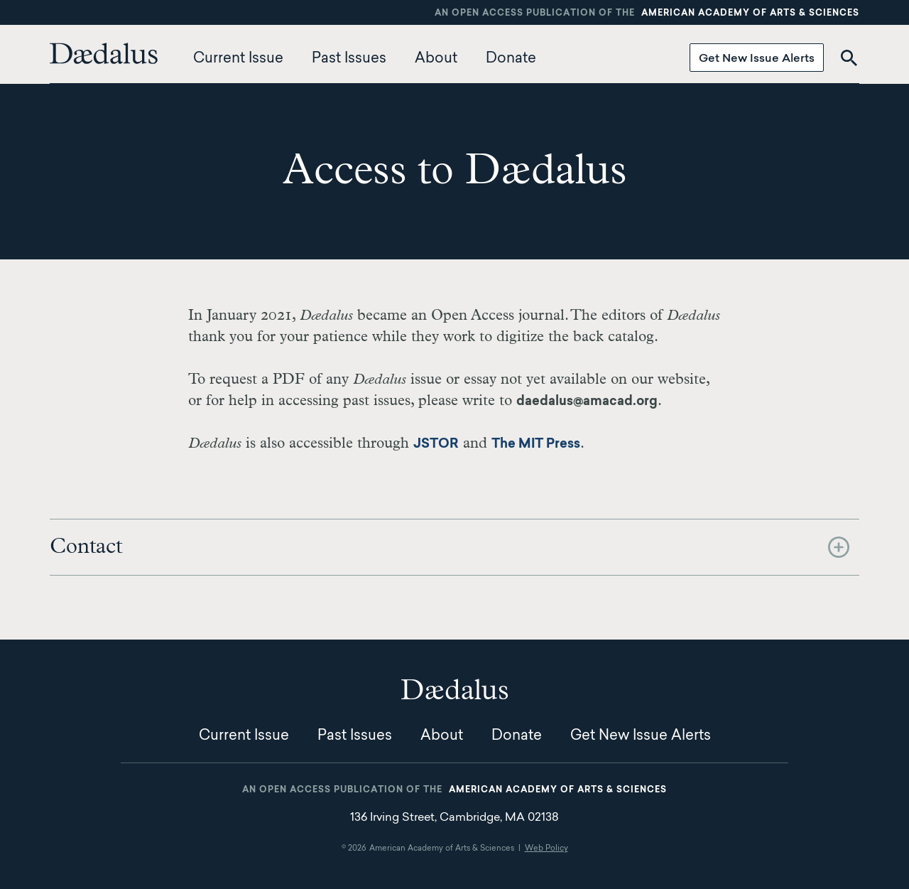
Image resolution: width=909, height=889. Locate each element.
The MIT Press (535, 444)
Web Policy (546, 849)
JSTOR (436, 444)
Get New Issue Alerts (757, 59)
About (436, 59)
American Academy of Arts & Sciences (750, 13)
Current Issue (238, 59)
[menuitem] (107, 59)
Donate (511, 59)
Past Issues (349, 59)
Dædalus (104, 53)
